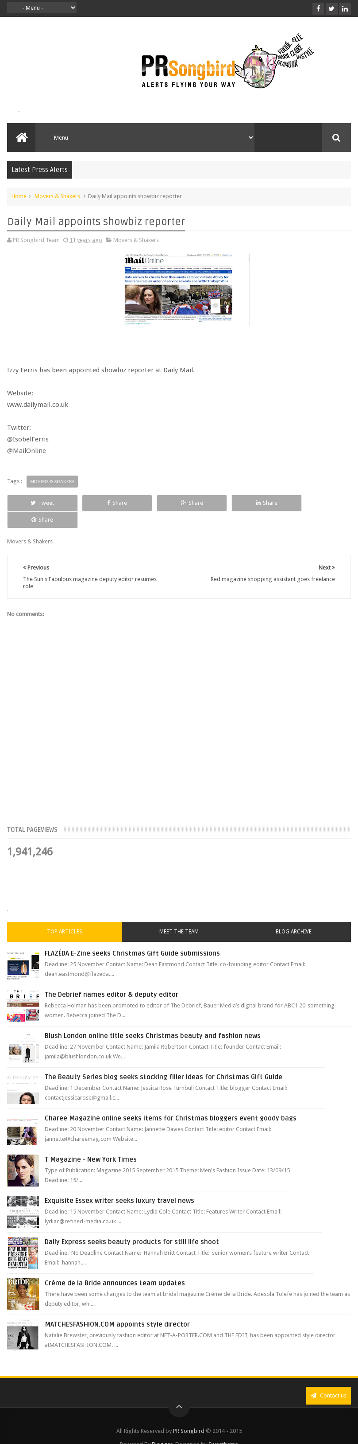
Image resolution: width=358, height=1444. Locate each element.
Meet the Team (179, 915)
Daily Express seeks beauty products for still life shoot (132, 1225)
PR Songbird (188, 1414)
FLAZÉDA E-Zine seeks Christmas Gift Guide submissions (132, 937)
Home (19, 196)
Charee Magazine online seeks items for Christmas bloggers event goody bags (170, 1101)
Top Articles (64, 915)
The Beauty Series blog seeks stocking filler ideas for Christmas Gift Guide (163, 1060)
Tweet (39, 503)
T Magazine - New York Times (91, 1143)
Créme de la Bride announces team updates (115, 1266)
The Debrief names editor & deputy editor (111, 978)
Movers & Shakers (57, 196)
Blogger (162, 1427)
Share (109, 503)
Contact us (328, 1378)
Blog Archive (294, 915)
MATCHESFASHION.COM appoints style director (117, 1307)
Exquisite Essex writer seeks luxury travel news (119, 1184)
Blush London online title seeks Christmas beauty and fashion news (153, 1019)
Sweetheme (223, 1427)
